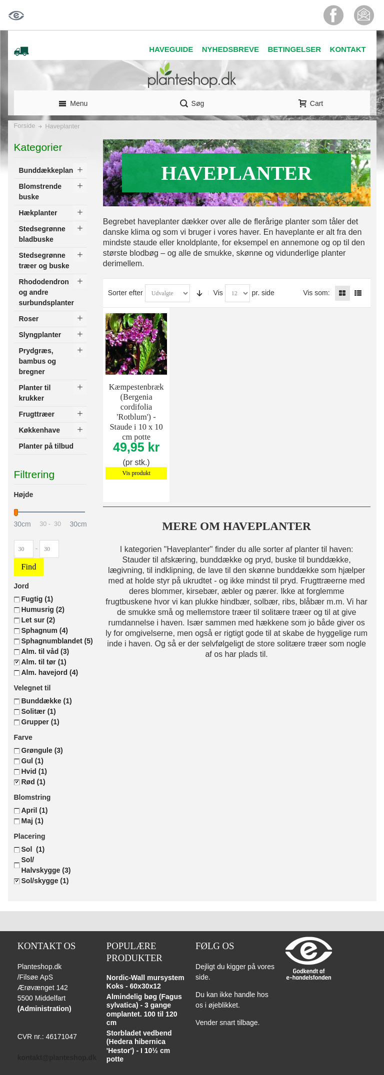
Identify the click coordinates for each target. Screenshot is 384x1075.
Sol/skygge (45, 881)
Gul (33, 761)
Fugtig (38, 599)
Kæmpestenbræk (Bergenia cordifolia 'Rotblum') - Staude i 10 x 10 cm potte (136, 412)
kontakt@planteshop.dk (57, 1058)
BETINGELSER (294, 49)
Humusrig (43, 609)
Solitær (39, 711)
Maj (33, 821)
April (35, 810)
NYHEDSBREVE (230, 49)
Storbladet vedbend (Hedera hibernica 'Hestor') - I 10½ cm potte (139, 1046)
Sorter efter (125, 293)
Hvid (34, 771)
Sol (33, 849)
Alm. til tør (44, 662)
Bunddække (47, 701)
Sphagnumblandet (57, 641)
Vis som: (316, 293)
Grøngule (42, 750)
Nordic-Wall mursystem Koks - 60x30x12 (145, 982)
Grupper (41, 722)
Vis (218, 293)
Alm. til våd (46, 651)
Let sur (39, 620)
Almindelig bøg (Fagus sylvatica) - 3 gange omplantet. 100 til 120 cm (144, 1010)
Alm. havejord (50, 672)
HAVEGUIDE (171, 49)
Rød (34, 782)
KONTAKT (348, 49)
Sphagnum (45, 630)
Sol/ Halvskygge (46, 865)
